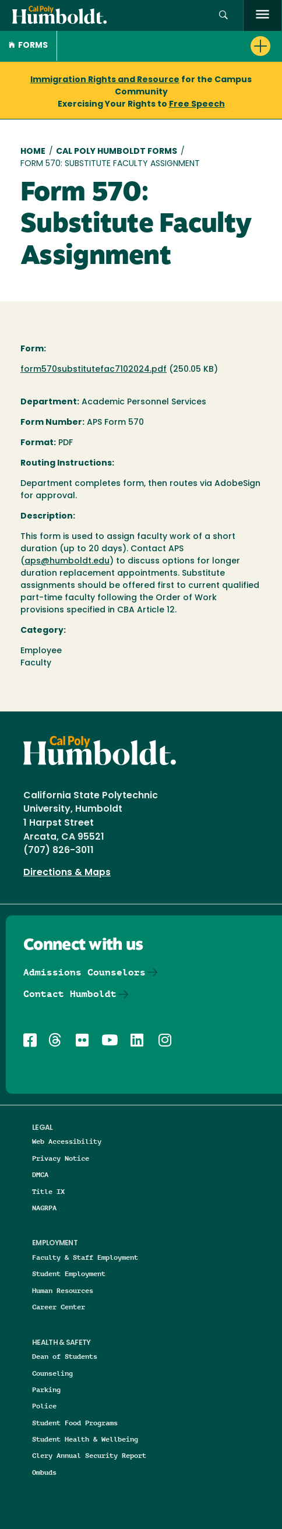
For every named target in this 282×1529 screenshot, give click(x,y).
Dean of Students (64, 1356)
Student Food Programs (75, 1422)
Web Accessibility (66, 1141)
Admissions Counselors (84, 972)
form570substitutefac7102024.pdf (93, 369)
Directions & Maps (67, 873)
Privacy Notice (60, 1158)
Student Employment (68, 1273)
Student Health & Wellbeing (85, 1439)
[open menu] (262, 15)
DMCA (40, 1174)
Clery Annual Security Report (89, 1455)
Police (44, 1405)
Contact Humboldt (70, 993)
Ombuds (44, 1472)
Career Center (58, 1306)
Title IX (48, 1191)
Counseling (52, 1373)
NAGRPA (44, 1207)
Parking (46, 1389)
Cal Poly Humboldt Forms (116, 151)
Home (32, 151)
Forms (28, 46)
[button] (223, 15)
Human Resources (62, 1290)
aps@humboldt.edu (67, 561)
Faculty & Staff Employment (85, 1257)
